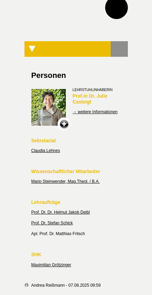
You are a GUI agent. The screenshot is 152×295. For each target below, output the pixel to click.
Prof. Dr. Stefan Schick (52, 223)
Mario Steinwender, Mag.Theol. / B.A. (65, 181)
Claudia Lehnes (45, 150)
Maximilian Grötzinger (51, 264)
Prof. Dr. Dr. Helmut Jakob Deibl (60, 212)
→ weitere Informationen (95, 111)
